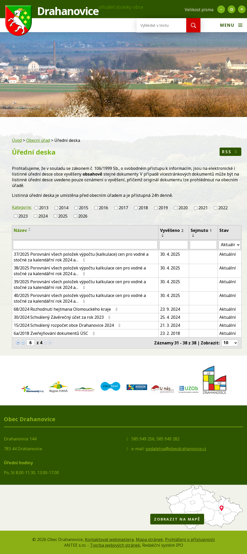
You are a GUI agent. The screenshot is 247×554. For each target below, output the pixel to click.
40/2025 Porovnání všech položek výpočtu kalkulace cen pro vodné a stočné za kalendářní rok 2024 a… (80, 298)
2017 (123, 208)
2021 (203, 208)
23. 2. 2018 (170, 333)
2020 (183, 208)
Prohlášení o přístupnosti (190, 539)
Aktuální (227, 254)
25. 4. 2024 (170, 317)
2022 (223, 208)
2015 (83, 208)
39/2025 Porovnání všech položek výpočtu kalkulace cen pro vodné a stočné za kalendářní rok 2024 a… (80, 284)
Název (20, 230)
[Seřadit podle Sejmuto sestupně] (193, 236)
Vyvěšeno (171, 230)
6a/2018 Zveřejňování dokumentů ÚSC (55, 333)
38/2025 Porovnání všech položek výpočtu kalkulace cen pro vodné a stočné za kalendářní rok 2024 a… (80, 270)
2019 (163, 208)
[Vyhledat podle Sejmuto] (203, 244)
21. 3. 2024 (170, 325)
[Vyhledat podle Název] (85, 244)
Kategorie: (22, 207)
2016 (103, 208)
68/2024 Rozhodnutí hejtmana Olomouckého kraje (66, 309)
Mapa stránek (149, 539)
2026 (82, 216)
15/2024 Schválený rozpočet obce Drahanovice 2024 (68, 325)
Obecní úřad (38, 140)
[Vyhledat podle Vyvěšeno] (173, 244)
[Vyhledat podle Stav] (230, 244)
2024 (43, 216)
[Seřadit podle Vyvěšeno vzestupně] (163, 234)
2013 (43, 208)
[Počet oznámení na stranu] (229, 343)
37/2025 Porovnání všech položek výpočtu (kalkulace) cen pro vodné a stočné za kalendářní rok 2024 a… (81, 257)
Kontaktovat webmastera (109, 539)
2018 (143, 208)
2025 (63, 216)
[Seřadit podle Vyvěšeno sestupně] (163, 236)
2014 (63, 208)
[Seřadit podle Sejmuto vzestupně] (193, 234)
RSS (230, 152)
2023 (23, 216)
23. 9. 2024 (170, 309)
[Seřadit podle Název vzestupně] (30, 228)
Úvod (17, 140)
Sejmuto (201, 230)
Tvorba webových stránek (115, 545)
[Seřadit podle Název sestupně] (30, 231)
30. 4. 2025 (170, 254)
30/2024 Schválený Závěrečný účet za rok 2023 (63, 317)
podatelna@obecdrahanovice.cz (176, 449)
